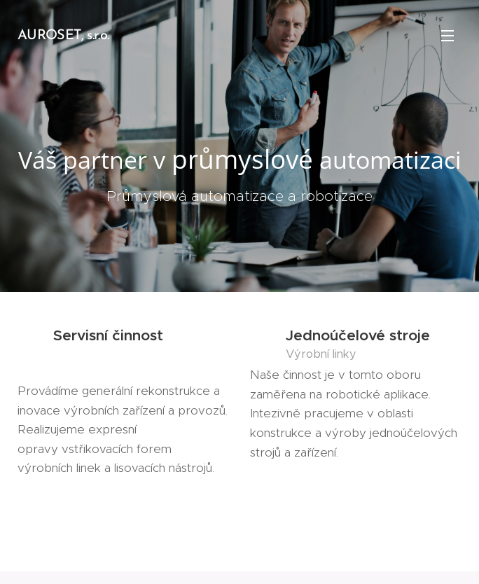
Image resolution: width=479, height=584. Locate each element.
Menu (447, 35)
